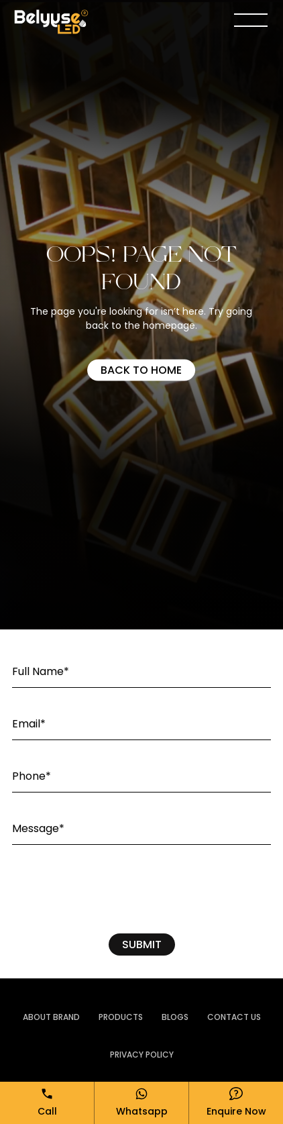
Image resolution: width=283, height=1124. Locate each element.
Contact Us (234, 1017)
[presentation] (141, 892)
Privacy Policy (142, 1054)
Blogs (175, 1017)
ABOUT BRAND (51, 1017)
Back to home (141, 370)
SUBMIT (142, 944)
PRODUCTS (121, 1017)
